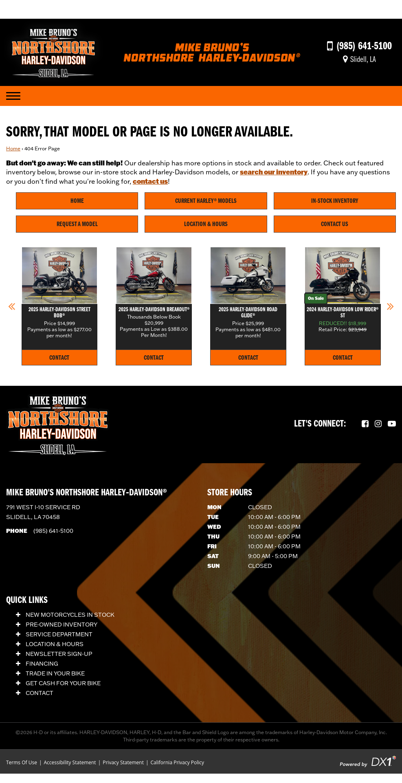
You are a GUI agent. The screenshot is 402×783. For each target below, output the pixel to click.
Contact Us (334, 224)
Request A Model (77, 224)
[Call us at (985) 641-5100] (359, 46)
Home (13, 148)
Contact (34, 693)
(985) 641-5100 (53, 530)
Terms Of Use (21, 762)
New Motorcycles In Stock (65, 614)
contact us (150, 181)
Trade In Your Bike (50, 673)
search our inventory (274, 171)
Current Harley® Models (206, 201)
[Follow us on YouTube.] (392, 424)
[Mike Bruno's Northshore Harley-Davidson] (53, 51)
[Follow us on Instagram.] (378, 424)
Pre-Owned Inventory (56, 624)
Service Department (54, 634)
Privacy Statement (123, 762)
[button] (11, 306)
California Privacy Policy (177, 762)
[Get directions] (359, 60)
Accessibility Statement (70, 762)
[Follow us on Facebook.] (365, 424)
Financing (37, 663)
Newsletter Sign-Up (54, 654)
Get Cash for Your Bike (58, 683)
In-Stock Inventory (334, 201)
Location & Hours (206, 224)
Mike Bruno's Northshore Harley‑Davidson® (86, 493)
